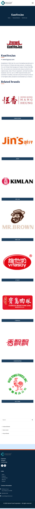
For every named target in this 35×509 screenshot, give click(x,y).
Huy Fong (17, 401)
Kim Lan (17, 199)
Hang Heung (17, 118)
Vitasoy (17, 280)
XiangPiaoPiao (17, 361)
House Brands (6, 433)
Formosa (17, 320)
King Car (17, 239)
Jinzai (17, 158)
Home (9, 17)
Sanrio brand (5, 430)
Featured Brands (16, 17)
